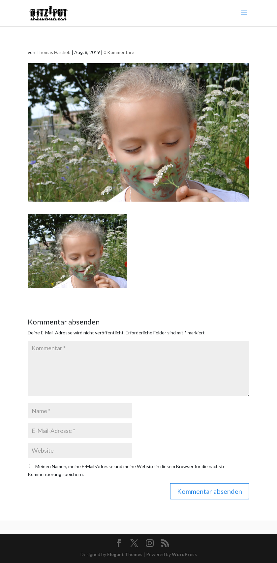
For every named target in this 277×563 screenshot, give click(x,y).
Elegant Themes (124, 554)
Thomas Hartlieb (53, 52)
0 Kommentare (119, 52)
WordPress (184, 554)
